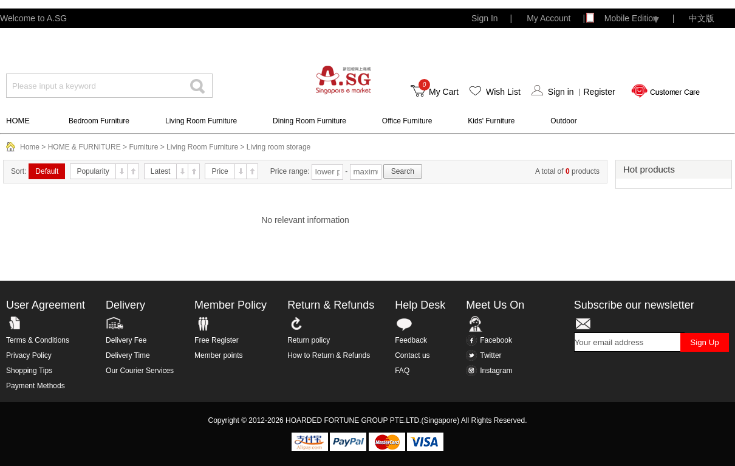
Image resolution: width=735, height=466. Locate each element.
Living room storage (278, 147)
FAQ (402, 370)
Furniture (143, 147)
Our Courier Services (140, 370)
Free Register (216, 340)
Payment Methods (35, 386)
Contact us (412, 355)
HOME (18, 120)
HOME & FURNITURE (84, 147)
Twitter (483, 355)
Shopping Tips (29, 370)
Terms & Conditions (37, 340)
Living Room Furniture (201, 121)
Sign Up (704, 342)
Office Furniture (407, 121)
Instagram (489, 370)
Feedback (411, 340)
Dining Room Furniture (309, 121)
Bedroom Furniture (99, 121)
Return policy (308, 340)
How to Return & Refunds (328, 355)
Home (29, 147)
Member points (218, 355)
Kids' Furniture (491, 121)
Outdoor (563, 121)
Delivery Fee (126, 340)
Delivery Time (128, 355)
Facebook (489, 340)
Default (46, 171)
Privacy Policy (29, 355)
